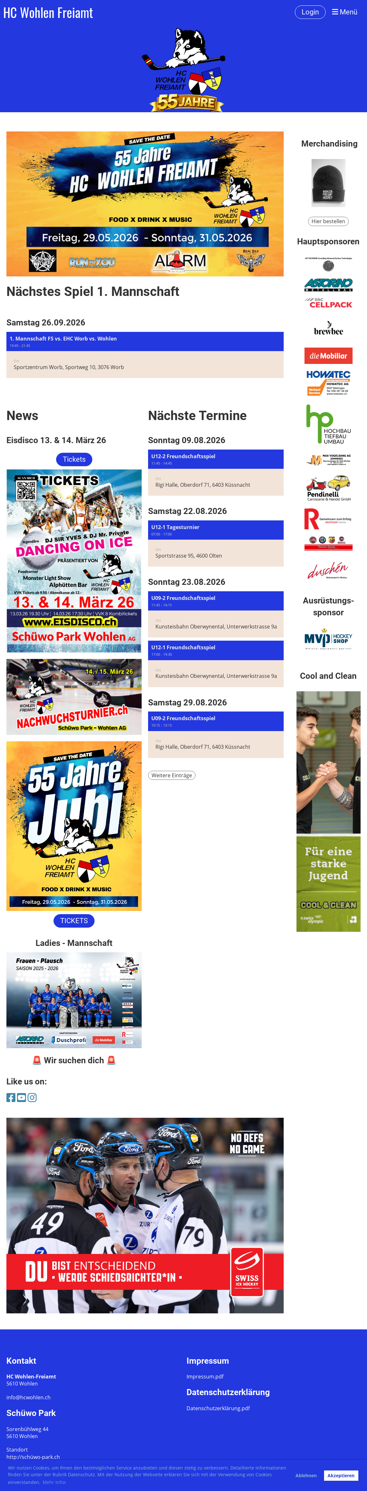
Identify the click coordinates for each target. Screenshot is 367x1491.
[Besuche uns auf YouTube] (21, 1097)
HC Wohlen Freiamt (48, 12)
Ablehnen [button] (306, 1475)
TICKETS (74, 921)
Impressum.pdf (205, 1376)
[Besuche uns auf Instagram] (32, 1097)
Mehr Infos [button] (54, 1482)
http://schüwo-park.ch (33, 1457)
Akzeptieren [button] (341, 1475)
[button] (145, 355)
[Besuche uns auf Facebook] (10, 1097)
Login (310, 12)
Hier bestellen (328, 221)
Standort (17, 1449)
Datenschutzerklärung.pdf (218, 1408)
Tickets (74, 459)
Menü (344, 12)
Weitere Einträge (172, 775)
